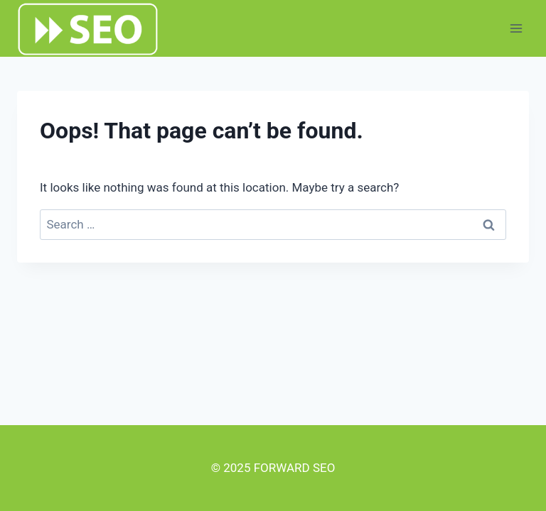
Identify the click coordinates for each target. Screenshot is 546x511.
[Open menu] (516, 28)
